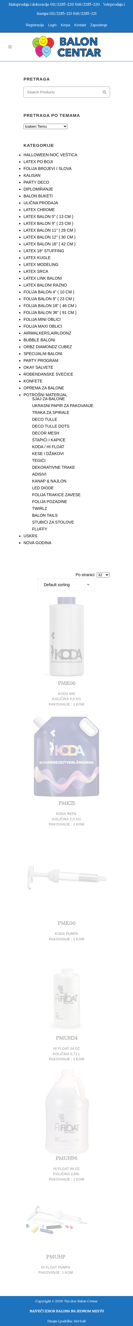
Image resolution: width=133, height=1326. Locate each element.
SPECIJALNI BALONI (43, 353)
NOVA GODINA (37, 542)
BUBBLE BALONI (39, 340)
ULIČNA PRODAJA (41, 203)
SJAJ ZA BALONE (48, 398)
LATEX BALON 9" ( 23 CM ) (48, 223)
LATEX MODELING (41, 264)
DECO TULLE (44, 419)
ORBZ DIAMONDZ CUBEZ (48, 346)
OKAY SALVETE (38, 367)
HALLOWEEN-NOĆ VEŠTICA (50, 155)
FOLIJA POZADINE (49, 501)
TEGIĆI (39, 460)
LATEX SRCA (36, 271)
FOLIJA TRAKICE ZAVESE (56, 494)
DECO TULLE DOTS (50, 426)
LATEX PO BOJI (38, 161)
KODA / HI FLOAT (48, 446)
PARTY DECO (36, 182)
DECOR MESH (45, 433)
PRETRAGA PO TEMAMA (52, 115)
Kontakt (80, 25)
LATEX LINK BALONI (43, 278)
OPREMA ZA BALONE (44, 388)
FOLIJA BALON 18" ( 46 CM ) (50, 305)
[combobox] (66, 584)
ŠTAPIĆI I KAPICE (48, 440)
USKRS (30, 536)
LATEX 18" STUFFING (44, 251)
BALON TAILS (45, 515)
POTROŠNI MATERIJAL (45, 394)
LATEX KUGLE (37, 257)
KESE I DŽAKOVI (48, 453)
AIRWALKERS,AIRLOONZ (47, 333)
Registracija (35, 25)
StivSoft (80, 1321)
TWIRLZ (39, 508)
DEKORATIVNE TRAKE (53, 467)
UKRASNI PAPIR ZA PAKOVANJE (62, 405)
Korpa (65, 25)
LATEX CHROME (39, 209)
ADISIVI (39, 474)
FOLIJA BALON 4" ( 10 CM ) (49, 292)
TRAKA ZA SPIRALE (50, 412)
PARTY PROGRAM (41, 360)
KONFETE (33, 381)
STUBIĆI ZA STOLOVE (53, 522)
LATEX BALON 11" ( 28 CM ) (49, 230)
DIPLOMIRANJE (38, 189)
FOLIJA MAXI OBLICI (43, 326)
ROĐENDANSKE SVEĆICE (48, 374)
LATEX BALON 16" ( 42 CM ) (49, 244)
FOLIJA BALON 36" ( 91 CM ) (50, 312)
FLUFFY (39, 529)
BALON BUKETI (38, 196)
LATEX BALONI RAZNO (45, 285)
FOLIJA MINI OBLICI (42, 319)
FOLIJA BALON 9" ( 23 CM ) (49, 299)
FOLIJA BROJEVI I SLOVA (48, 168)
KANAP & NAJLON (49, 481)
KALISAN (32, 175)
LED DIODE (43, 488)
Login (52, 25)
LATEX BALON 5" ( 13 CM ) (48, 216)
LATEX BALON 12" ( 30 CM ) (49, 237)
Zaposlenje (98, 25)
